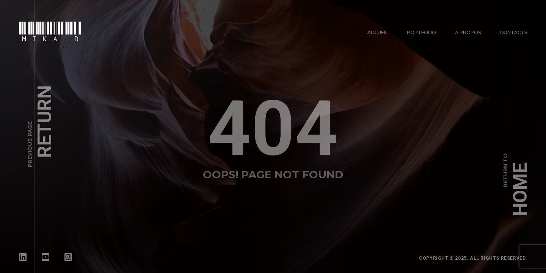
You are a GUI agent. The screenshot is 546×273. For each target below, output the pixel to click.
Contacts (513, 32)
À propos (468, 32)
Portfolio (421, 32)
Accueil (377, 32)
